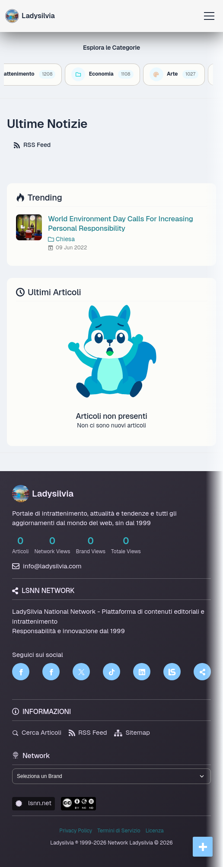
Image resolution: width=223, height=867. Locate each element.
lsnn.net (33, 803)
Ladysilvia (42, 493)
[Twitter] (81, 671)
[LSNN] (172, 671)
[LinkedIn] (141, 671)
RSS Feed (32, 145)
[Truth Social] (202, 671)
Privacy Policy (75, 830)
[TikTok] (111, 671)
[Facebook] (20, 671)
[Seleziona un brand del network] (111, 776)
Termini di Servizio (118, 830)
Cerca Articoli (36, 732)
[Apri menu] (209, 16)
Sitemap (132, 732)
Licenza (155, 830)
